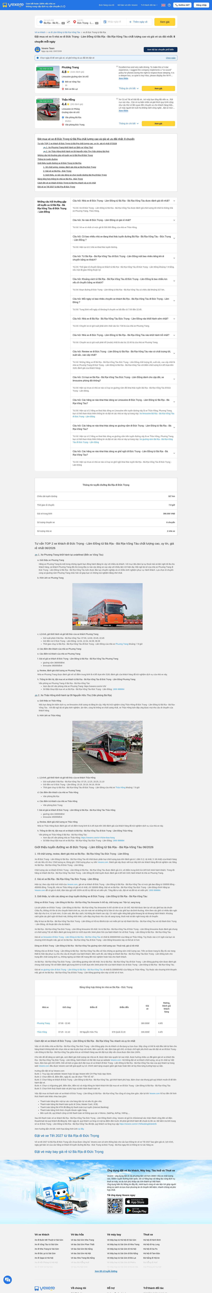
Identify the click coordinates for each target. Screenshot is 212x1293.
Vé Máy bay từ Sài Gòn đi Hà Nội (121, 1249)
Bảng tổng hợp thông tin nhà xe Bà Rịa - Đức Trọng (60, 179)
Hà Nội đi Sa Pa (150, 1249)
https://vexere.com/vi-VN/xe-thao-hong (98, 837)
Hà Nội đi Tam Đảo (151, 1253)
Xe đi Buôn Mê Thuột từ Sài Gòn (49, 1240)
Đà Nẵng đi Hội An (151, 1258)
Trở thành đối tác (149, 5)
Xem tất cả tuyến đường (106, 1271)
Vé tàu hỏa (77, 1234)
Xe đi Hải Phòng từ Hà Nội (46, 1262)
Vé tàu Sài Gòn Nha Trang (82, 1240)
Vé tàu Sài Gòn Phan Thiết (82, 1244)
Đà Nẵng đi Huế (150, 1262)
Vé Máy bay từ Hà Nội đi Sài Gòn (121, 1240)
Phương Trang (121, 644)
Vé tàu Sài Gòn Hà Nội (81, 1253)
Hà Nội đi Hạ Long (151, 1244)
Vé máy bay (114, 1234)
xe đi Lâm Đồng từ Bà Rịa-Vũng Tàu (63, 32)
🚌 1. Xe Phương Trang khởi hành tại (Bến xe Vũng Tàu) (68, 147)
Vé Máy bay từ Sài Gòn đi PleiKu (121, 1262)
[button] (124, 200)
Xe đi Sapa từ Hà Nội (44, 1258)
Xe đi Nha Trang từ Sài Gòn (47, 1249)
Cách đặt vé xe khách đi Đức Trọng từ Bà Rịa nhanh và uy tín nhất (67, 183)
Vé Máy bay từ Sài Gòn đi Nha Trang (123, 1244)
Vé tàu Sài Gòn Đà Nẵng (82, 1249)
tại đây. (81, 1129)
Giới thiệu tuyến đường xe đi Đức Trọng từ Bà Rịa (59, 163)
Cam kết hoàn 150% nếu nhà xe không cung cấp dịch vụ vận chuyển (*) (44, 5)
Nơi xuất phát (49, 20)
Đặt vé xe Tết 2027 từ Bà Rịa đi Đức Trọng (56, 187)
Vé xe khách (40, 32)
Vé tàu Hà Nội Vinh (79, 1267)
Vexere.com (103, 862)
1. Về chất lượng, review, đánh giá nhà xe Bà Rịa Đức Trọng (69, 167)
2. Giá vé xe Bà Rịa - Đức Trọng (57, 171)
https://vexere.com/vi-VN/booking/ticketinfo (138, 1124)
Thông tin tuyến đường (48, 159)
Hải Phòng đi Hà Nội (152, 1267)
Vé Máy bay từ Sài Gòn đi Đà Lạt (121, 1258)
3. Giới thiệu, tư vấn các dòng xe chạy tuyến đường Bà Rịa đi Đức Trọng (75, 175)
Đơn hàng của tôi (106, 5)
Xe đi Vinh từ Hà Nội (44, 1267)
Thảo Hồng (120, 787)
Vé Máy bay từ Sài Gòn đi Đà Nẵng (122, 1253)
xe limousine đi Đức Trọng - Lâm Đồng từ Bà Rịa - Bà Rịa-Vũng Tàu (70, 937)
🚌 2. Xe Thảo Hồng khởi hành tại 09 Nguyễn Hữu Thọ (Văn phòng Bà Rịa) (76, 151)
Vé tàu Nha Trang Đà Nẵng (83, 1258)
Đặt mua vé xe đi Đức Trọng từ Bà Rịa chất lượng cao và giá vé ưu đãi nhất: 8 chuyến (86, 139)
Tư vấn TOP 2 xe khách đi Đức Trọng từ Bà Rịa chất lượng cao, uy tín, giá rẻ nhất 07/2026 (77, 143)
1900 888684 (118, 689)
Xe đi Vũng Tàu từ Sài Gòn (46, 1244)
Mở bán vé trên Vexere (128, 5)
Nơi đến (80, 20)
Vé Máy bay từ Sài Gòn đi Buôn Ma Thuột (122, 1268)
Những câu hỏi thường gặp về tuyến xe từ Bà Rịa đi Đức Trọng (65, 155)
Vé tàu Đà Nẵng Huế (80, 1262)
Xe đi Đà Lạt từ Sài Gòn (45, 1253)
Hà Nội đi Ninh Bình (152, 1240)
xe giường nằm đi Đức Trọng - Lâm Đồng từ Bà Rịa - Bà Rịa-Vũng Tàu (72, 969)
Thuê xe (148, 1234)
